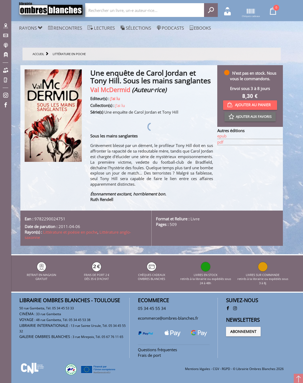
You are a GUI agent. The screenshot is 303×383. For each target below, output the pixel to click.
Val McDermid (110, 90)
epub (222, 136)
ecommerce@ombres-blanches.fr (168, 318)
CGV (216, 369)
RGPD (226, 369)
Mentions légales (197, 369)
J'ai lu (115, 98)
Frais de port (149, 355)
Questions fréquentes (157, 349)
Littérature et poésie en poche (70, 232)
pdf (220, 142)
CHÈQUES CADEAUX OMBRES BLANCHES (151, 275)
